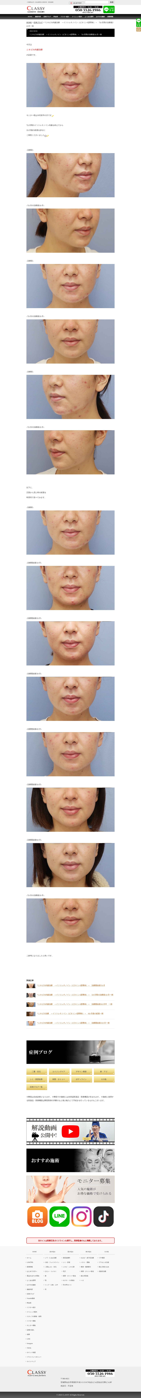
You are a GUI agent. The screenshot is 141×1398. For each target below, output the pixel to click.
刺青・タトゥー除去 (69, 1276)
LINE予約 (30, 1262)
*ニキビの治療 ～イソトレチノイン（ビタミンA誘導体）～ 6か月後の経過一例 (70, 1014)
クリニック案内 (77, 16)
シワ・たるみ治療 (50, 1258)
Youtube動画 (31, 1298)
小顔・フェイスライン (52, 1262)
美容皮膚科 (66, 1258)
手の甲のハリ (67, 1285)
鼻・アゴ (103, 1072)
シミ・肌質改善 (36, 1079)
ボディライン (81, 1079)
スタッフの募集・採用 (34, 1316)
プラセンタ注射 (104, 1262)
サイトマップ (31, 1361)
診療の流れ (30, 1330)
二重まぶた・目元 (50, 1267)
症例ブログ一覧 (36, 1087)
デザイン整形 (81, 1072)
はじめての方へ (32, 1271)
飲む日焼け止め (104, 1267)
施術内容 (38, 16)
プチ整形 (102, 1258)
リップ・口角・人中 (51, 1285)
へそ (82, 1280)
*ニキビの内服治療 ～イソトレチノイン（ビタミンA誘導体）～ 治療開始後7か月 (71, 985)
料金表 (56, 16)
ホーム (29, 1258)
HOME (30, 16)
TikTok (29, 1348)
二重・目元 (36, 1072)
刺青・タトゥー (58, 1079)
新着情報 (110, 16)
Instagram (30, 1343)
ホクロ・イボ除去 (68, 1280)
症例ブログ (47, 16)
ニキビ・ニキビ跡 (68, 1267)
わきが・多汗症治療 (87, 1258)
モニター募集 (31, 1325)
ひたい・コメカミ (50, 1271)
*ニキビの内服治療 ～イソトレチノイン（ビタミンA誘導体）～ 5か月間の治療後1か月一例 (75, 995)
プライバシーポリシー (34, 1357)
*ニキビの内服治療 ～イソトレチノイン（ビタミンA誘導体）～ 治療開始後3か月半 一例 (74, 1004)
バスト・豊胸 (85, 1262)
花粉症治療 (102, 1271)
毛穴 (64, 1271)
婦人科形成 (84, 1276)
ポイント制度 (31, 1352)
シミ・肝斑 (66, 1262)
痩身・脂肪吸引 (86, 1267)
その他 (103, 1079)
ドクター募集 (31, 1321)
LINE (28, 1339)
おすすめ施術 (100, 16)
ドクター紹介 (65, 16)
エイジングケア (58, 1072)
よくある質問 (89, 16)
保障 (28, 1334)
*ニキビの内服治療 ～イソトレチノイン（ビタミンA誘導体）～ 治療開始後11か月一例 (73, 1023)
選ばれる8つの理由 (33, 1276)
